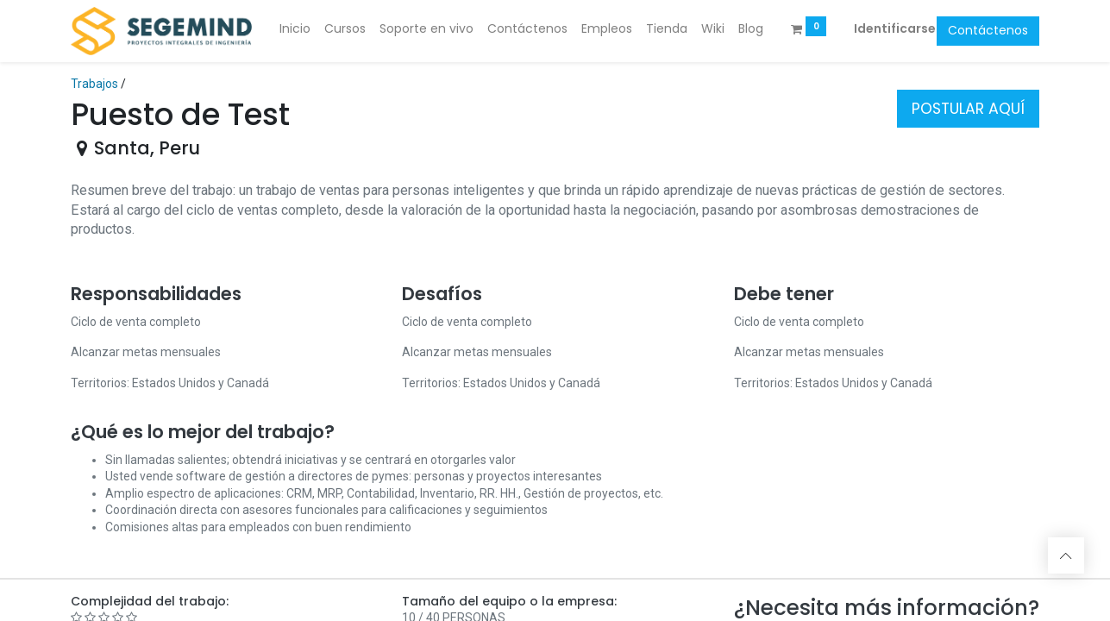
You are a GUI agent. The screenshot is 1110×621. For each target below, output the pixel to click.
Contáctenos (988, 30)
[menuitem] (295, 29)
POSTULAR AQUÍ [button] (968, 108)
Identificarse (895, 28)
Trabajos (94, 84)
